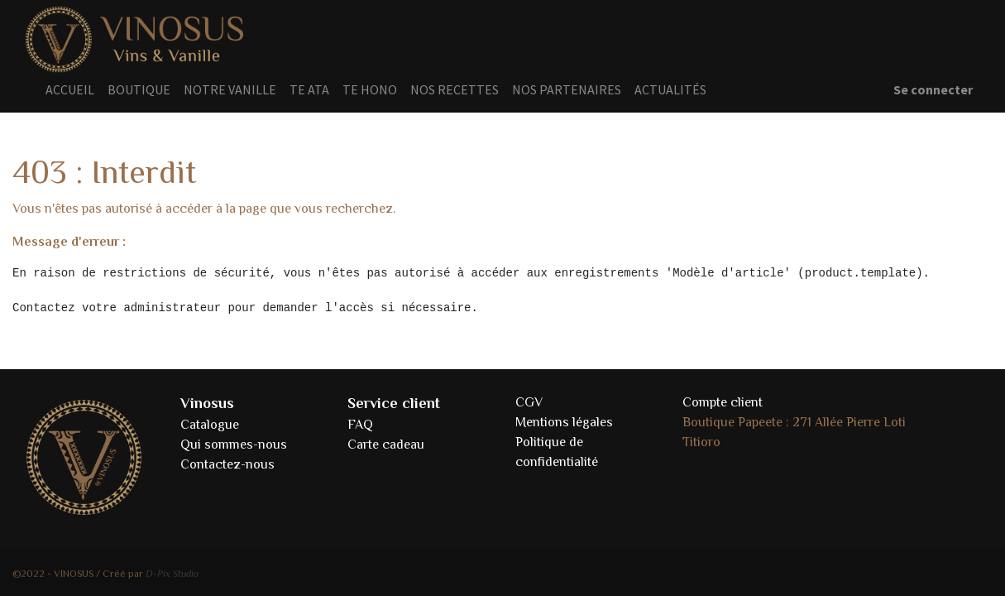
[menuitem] (70, 89)
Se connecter (933, 89)
